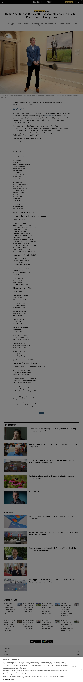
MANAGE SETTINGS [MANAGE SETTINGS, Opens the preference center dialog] (74, 671)
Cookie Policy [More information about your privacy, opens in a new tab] (22, 668)
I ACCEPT (74, 666)
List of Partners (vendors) (9, 679)
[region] (41, 669)
